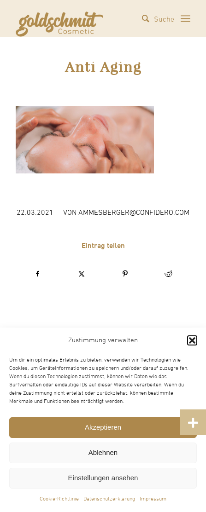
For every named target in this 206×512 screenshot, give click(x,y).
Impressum (153, 499)
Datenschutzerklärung (109, 499)
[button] (192, 340)
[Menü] (185, 18)
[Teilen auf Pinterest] (125, 274)
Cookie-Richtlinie (59, 499)
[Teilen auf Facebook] (37, 274)
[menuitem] (153, 18)
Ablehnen (103, 452)
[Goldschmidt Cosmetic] (59, 18)
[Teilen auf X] (81, 274)
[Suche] (153, 18)
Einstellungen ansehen (103, 478)
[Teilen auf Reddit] (168, 274)
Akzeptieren (103, 427)
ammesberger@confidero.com (133, 212)
